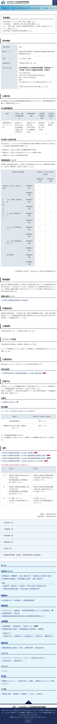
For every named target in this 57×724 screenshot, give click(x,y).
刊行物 (3, 676)
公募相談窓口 (17, 626)
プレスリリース (7, 610)
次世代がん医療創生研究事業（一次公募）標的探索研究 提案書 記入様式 (26, 458)
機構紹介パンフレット (9, 681)
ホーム (3, 565)
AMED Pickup (22, 681)
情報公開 (6, 586)
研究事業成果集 (7, 613)
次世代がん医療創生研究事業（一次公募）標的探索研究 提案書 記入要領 (26, 455)
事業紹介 (4, 595)
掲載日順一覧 (49, 636)
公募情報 (4, 621)
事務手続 (4, 643)
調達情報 (6, 694)
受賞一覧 (17, 613)
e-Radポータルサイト (10, 402)
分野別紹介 (17, 600)
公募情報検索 (6, 626)
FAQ (21, 647)
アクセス (32, 694)
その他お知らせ (7, 660)
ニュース (4, 653)
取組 (3, 583)
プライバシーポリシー (30, 717)
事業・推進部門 (37, 578)
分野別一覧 (38, 636)
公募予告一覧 (7, 636)
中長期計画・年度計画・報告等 (42, 576)
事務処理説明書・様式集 (9, 629)
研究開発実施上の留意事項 (27, 629)
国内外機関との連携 (24, 578)
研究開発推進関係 (29, 600)
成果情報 (17, 610)
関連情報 (40, 629)
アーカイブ (5, 683)
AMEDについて (7, 571)
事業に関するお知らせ (38, 658)
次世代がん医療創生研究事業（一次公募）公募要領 (19, 452)
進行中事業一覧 (7, 600)
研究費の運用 (29, 647)
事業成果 (4, 606)
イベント (26, 658)
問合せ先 (40, 694)
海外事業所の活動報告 (9, 578)
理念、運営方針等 (25, 576)
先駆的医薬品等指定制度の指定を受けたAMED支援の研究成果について (23, 616)
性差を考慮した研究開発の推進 (30, 588)
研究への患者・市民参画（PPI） (37, 586)
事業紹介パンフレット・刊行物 (45, 681)
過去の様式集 (39, 647)
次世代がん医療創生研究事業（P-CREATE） (15, 300)
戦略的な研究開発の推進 (10, 588)
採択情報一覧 (29, 636)
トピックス (17, 658)
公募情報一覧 (18, 636)
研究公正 (14, 586)
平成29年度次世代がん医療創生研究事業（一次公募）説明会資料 (24, 373)
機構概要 (14, 576)
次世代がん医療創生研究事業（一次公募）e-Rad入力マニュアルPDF (25, 461)
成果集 (31, 681)
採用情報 (16, 694)
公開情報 (24, 694)
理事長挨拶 (5, 576)
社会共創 (22, 586)
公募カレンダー (31, 626)
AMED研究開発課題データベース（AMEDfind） (37, 610)
